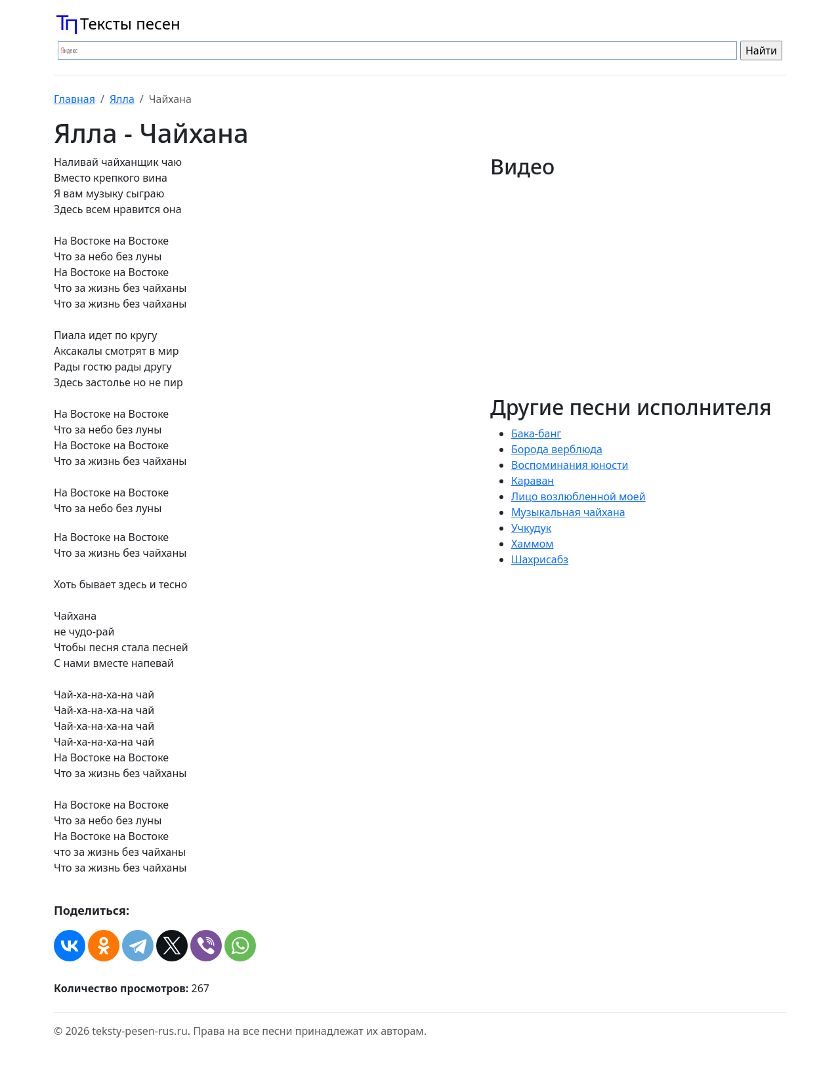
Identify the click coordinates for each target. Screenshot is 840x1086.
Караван (532, 480)
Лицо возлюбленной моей (578, 496)
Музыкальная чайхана (568, 512)
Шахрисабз (539, 559)
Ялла (122, 99)
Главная (74, 99)
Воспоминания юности (569, 465)
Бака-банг (536, 433)
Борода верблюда (556, 449)
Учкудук (531, 528)
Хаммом (532, 543)
